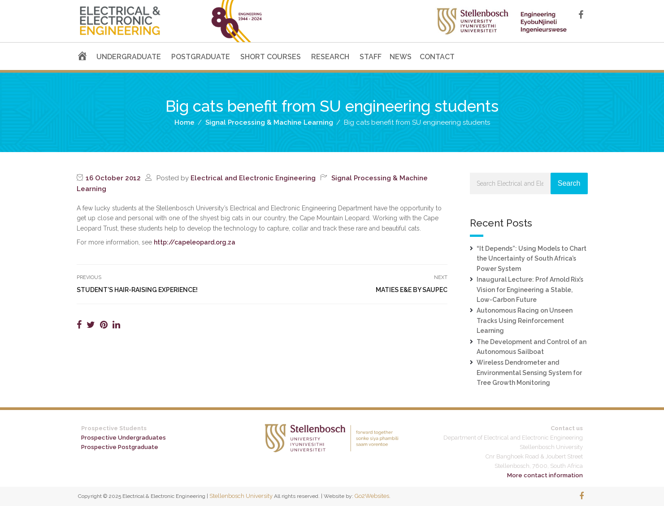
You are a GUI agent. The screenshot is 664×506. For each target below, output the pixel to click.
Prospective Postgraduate (119, 447)
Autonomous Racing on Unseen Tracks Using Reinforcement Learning (525, 320)
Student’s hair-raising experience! (137, 289)
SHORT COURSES (270, 56)
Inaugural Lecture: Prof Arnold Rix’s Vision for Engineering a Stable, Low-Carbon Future (530, 289)
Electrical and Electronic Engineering (253, 178)
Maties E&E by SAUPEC (411, 289)
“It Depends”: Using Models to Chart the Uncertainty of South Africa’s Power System (531, 258)
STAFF (371, 56)
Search (569, 183)
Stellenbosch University (241, 496)
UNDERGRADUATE (128, 56)
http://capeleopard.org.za (194, 242)
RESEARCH (330, 56)
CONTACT (437, 56)
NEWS (401, 56)
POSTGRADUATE (200, 56)
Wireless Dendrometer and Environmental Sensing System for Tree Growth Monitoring (529, 372)
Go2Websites (372, 496)
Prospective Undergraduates (123, 437)
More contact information (545, 475)
